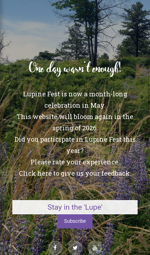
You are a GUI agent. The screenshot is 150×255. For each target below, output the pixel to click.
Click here (35, 173)
